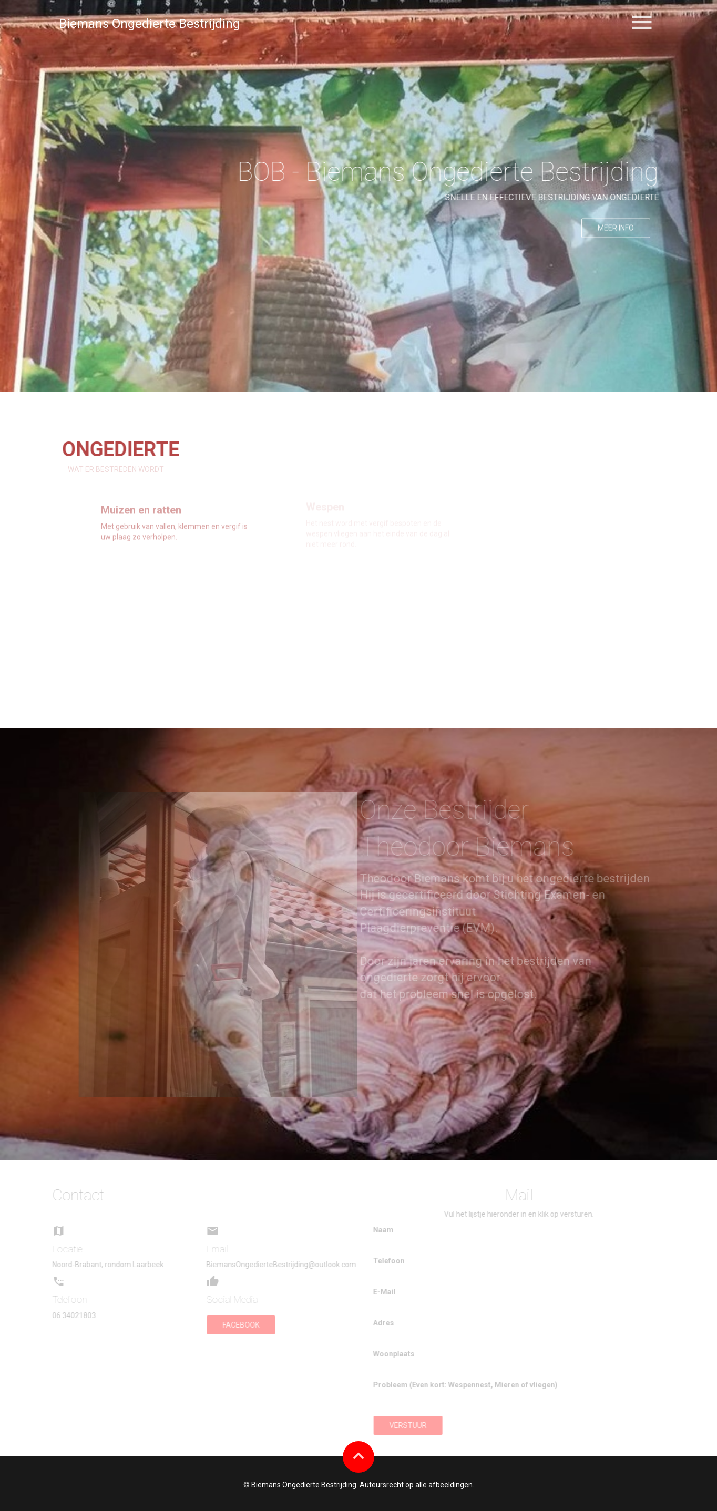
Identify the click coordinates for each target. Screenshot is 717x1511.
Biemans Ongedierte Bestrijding (149, 23)
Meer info (616, 232)
